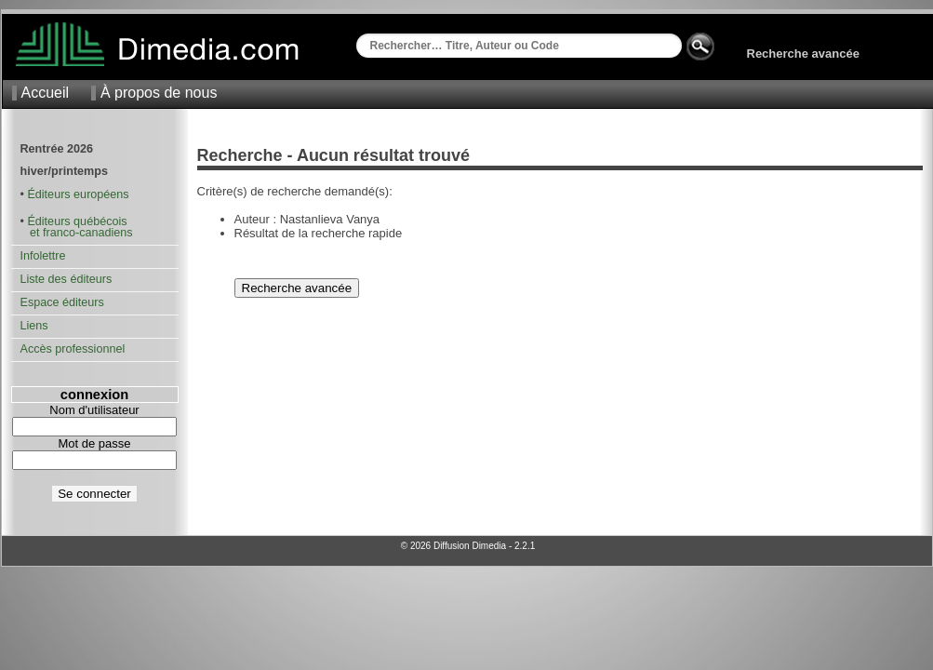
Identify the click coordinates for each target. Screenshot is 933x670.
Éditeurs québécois (77, 221)
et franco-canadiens (76, 232)
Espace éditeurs (62, 302)
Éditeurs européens (77, 194)
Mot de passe (94, 443)
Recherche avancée (803, 53)
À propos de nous (158, 92)
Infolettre (43, 255)
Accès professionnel (73, 348)
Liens (34, 325)
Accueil (45, 92)
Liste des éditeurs (66, 279)
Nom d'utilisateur (94, 410)
